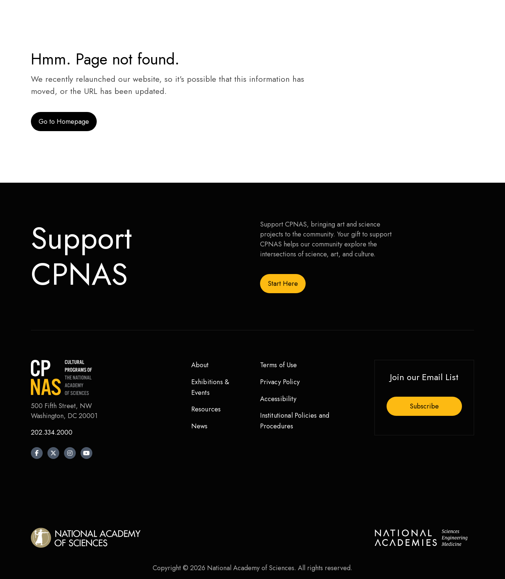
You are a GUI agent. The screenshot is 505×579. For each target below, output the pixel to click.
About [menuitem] (200, 365)
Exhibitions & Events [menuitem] (210, 387)
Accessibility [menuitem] (278, 399)
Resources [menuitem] (206, 409)
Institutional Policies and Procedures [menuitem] (295, 421)
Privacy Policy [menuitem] (280, 382)
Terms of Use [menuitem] (278, 365)
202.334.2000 (51, 432)
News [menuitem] (199, 426)
